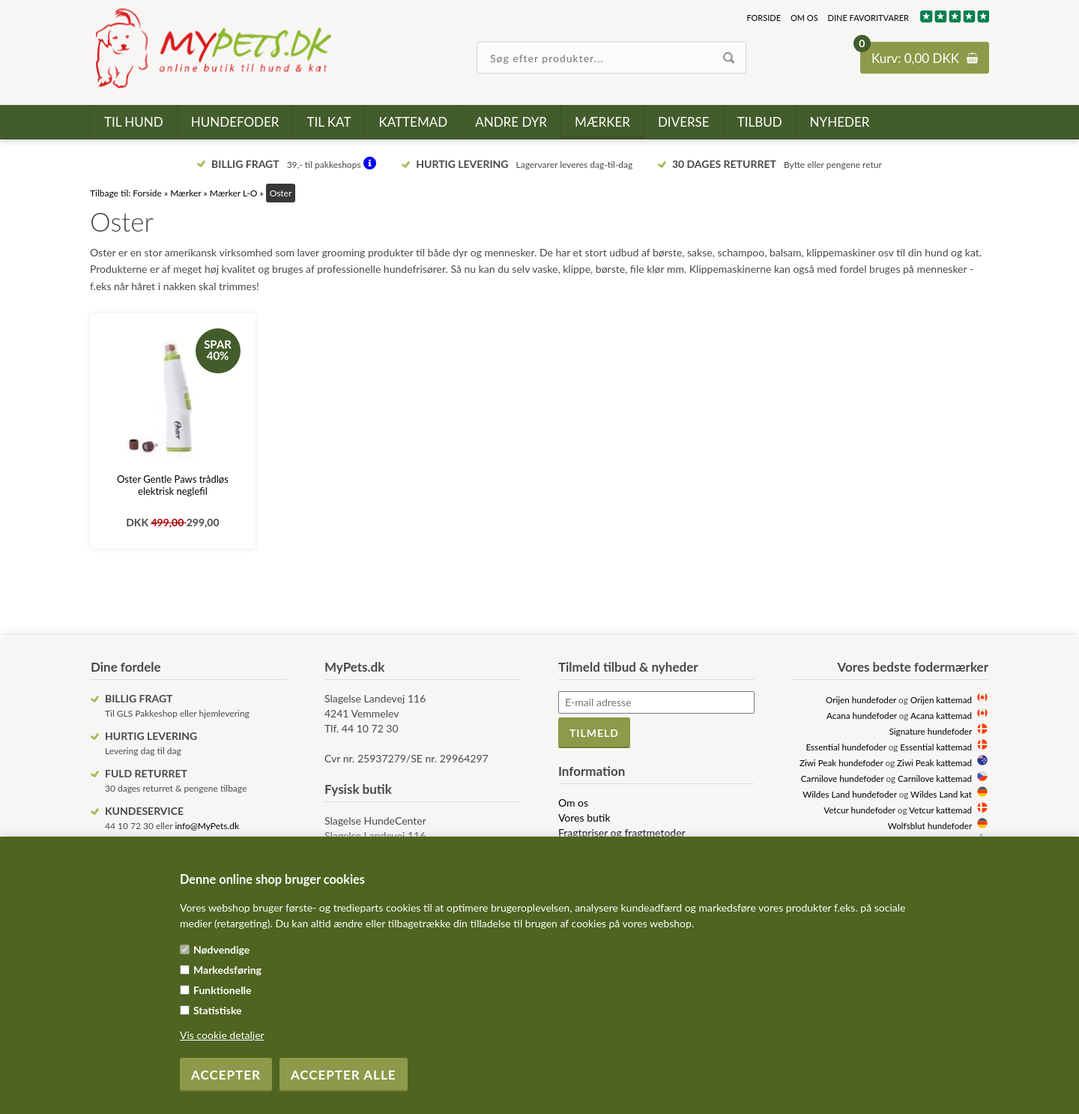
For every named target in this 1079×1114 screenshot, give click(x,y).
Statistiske (217, 1010)
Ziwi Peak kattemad (934, 762)
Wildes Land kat (941, 794)
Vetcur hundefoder (859, 809)
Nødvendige (221, 949)
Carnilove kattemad (935, 778)
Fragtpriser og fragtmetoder (622, 832)
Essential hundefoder (846, 746)
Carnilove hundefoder (842, 778)
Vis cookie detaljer (222, 1035)
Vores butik (584, 817)
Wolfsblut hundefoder (930, 825)
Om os (804, 17)
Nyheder (840, 122)
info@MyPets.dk (207, 825)
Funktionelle (222, 990)
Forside (763, 17)
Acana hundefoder (861, 715)
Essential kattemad (936, 746)
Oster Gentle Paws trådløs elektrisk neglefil (173, 485)
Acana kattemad (941, 715)
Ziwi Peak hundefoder (841, 762)
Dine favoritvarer (868, 17)
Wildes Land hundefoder (849, 794)
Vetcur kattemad (940, 809)
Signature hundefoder (930, 731)
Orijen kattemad (941, 699)
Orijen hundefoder (861, 699)
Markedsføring (227, 969)
